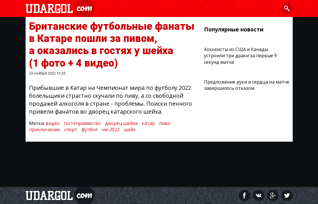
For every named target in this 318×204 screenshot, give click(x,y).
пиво (165, 123)
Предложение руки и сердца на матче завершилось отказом (246, 85)
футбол (89, 129)
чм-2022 (111, 129)
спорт (70, 129)
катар (148, 123)
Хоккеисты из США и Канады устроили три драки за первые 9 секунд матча (240, 55)
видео (53, 123)
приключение (44, 129)
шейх (130, 129)
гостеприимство (82, 123)
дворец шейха (121, 123)
